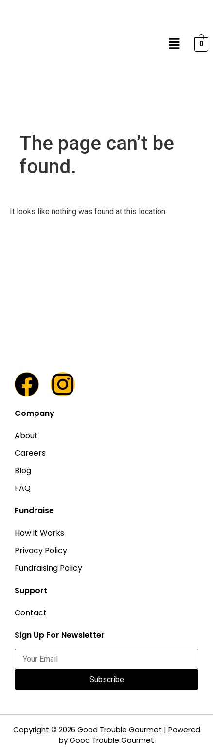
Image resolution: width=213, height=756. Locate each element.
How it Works (39, 533)
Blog (23, 470)
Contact (31, 612)
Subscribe (106, 679)
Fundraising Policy (48, 568)
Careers (30, 453)
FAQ (23, 488)
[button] (174, 44)
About (26, 435)
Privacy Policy (41, 550)
